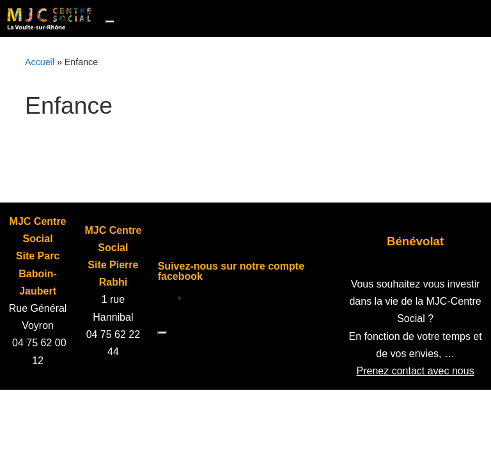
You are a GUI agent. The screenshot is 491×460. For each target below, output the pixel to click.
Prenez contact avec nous (415, 370)
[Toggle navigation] (110, 22)
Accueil (39, 62)
